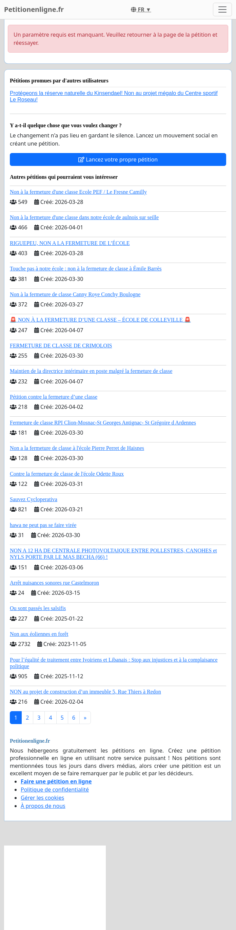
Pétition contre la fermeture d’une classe (53, 397)
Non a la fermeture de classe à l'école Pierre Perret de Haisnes (77, 448)
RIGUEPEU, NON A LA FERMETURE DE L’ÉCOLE (70, 243)
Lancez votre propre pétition (118, 159)
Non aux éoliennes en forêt (39, 634)
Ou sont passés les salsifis (38, 608)
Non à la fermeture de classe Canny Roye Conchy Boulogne (75, 294)
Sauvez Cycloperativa (33, 499)
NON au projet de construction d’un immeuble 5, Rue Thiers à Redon (85, 692)
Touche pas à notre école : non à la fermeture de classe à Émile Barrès (86, 268)
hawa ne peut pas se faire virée (43, 525)
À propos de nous (43, 806)
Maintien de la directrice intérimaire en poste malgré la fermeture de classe (91, 371)
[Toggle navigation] (222, 9)
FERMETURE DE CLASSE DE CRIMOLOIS (61, 345)
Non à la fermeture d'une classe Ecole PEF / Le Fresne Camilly (78, 192)
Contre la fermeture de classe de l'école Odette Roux (67, 474)
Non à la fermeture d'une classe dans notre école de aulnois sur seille (84, 217)
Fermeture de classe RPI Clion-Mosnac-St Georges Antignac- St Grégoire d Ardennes (103, 422)
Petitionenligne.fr (34, 9)
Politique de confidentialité (55, 789)
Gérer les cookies (42, 797)
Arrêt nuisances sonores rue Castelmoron (54, 583)
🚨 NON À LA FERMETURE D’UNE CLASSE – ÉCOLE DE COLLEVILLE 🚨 (100, 320)
